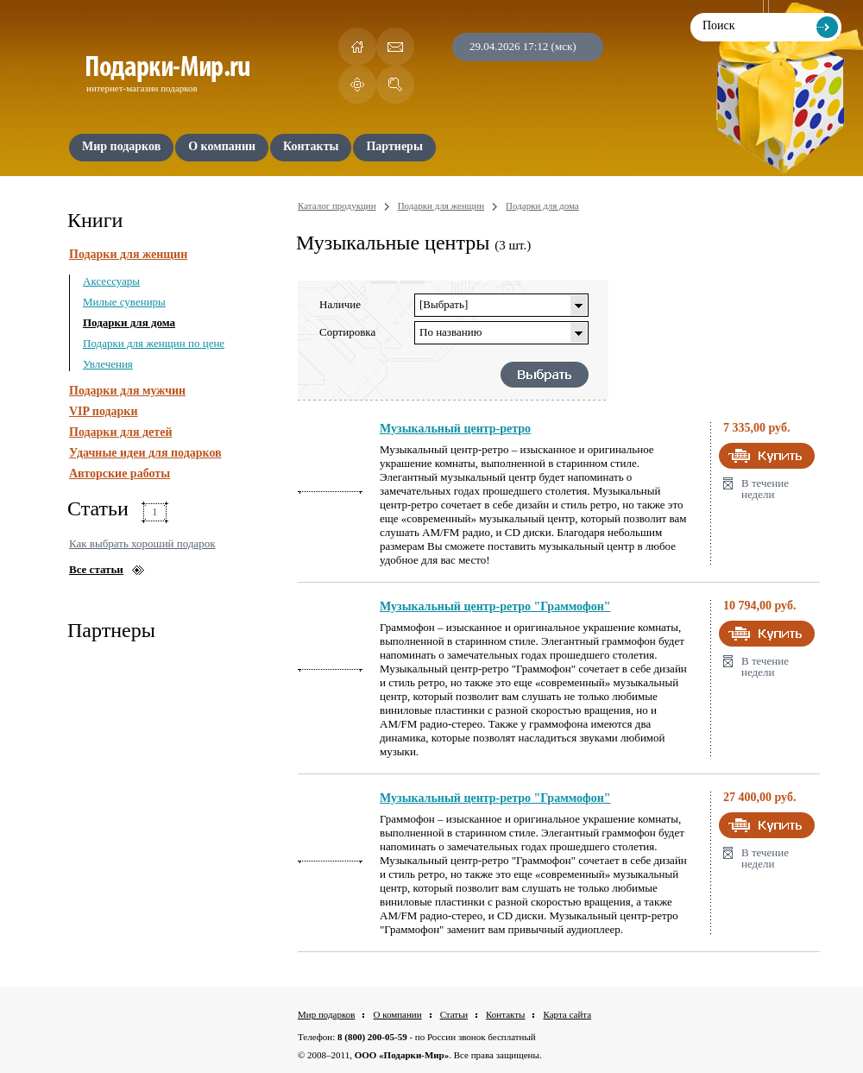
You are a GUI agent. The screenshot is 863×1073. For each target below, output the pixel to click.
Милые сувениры (124, 301)
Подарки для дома (129, 322)
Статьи (454, 1014)
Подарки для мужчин (127, 390)
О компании (397, 1014)
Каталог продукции (337, 205)
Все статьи (96, 569)
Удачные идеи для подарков (145, 452)
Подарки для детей (120, 432)
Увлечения (108, 363)
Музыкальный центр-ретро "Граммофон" (495, 606)
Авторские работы (119, 473)
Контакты (505, 1014)
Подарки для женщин (128, 254)
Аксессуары (111, 281)
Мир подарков (326, 1014)
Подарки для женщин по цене (153, 343)
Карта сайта (567, 1014)
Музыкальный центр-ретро (455, 428)
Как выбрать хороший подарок (142, 543)
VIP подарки (103, 411)
